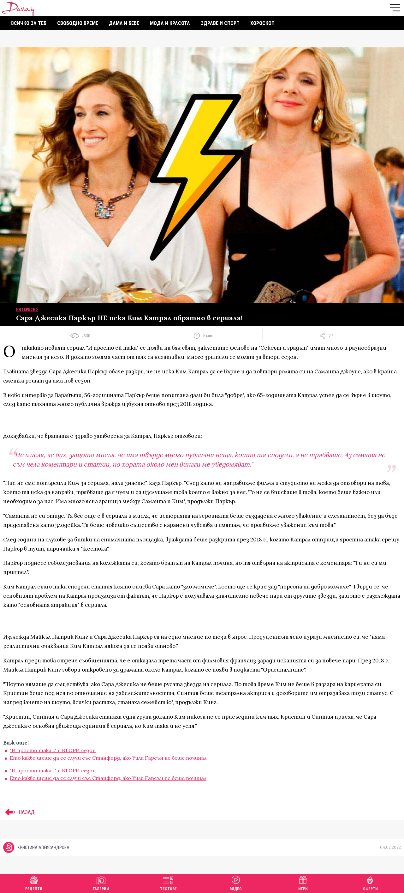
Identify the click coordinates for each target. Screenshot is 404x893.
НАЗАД (19, 812)
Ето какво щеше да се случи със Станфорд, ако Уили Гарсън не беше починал (108, 758)
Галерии (101, 882)
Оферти (370, 882)
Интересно (27, 309)
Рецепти (33, 882)
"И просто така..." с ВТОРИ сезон (53, 750)
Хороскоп (262, 23)
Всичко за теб (28, 23)
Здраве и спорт (220, 23)
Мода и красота (170, 23)
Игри (303, 882)
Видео (235, 882)
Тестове (168, 882)
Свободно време (77, 23)
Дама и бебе (124, 23)
